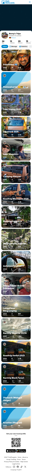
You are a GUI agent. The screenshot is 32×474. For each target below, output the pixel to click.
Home (19, 457)
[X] (25, 467)
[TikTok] (21, 467)
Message (13, 46)
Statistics (23, 46)
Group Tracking (11, 459)
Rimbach (12, 37)
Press (19, 459)
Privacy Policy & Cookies (11, 462)
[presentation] (31, 42)
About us (25, 457)
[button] (29, 2)
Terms (24, 459)
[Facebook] (18, 467)
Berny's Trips (15, 33)
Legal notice (16, 464)
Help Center (24, 462)
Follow (5, 46)
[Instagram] (14, 467)
